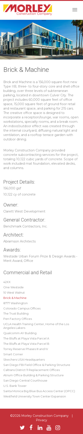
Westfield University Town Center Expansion (34, 396)
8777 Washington (15, 303)
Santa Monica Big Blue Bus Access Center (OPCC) (39, 391)
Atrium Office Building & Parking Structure (33, 375)
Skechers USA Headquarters (24, 359)
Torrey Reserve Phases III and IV (25, 349)
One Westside (13, 287)
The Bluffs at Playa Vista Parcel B (26, 343)
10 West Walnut (14, 292)
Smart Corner (13, 354)
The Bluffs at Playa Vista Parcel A (26, 338)
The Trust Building (16, 313)
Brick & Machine (15, 298)
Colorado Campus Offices (22, 308)
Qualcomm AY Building (20, 333)
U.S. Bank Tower (15, 385)
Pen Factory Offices (17, 318)
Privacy (41, 420)
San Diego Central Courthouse (25, 380)
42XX (7, 282)
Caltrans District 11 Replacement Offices (31, 370)
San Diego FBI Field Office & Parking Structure (36, 365)
